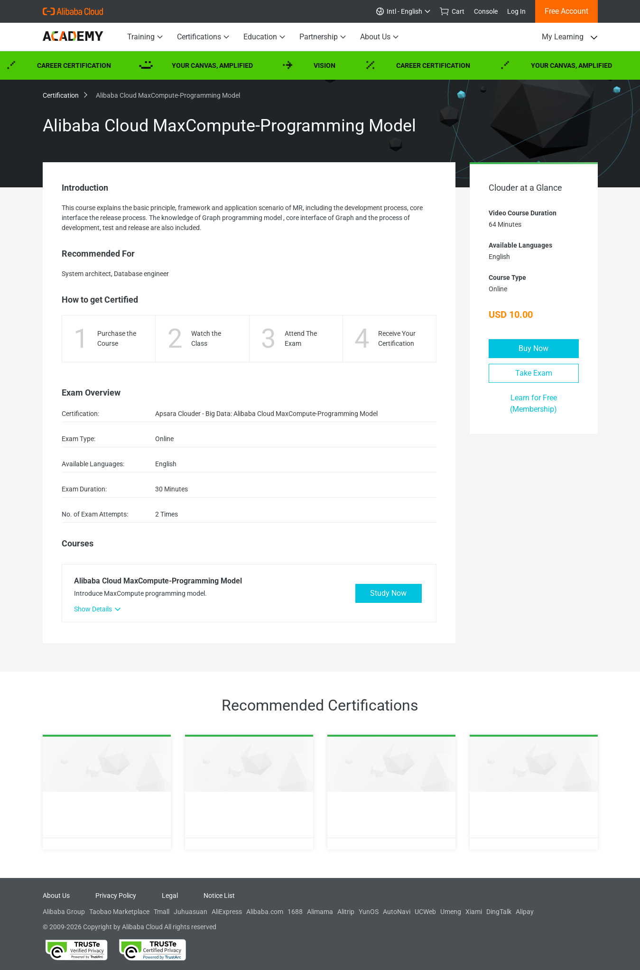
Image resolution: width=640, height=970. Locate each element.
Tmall (161, 911)
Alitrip (345, 911)
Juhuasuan (190, 911)
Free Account (566, 11)
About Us (379, 37)
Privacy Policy (115, 895)
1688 (295, 911)
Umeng (450, 911)
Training (145, 37)
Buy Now (533, 348)
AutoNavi (396, 911)
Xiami (473, 911)
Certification (64, 95)
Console (486, 11)
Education (264, 37)
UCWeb (425, 911)
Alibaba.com (264, 911)
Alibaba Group (64, 911)
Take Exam (533, 373)
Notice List (219, 895)
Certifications (203, 37)
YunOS (369, 911)
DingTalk (498, 911)
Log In (516, 11)
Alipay (525, 911)
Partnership (322, 37)
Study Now (388, 593)
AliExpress (227, 911)
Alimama (320, 911)
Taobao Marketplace (119, 911)
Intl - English (403, 11)
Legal (170, 895)
